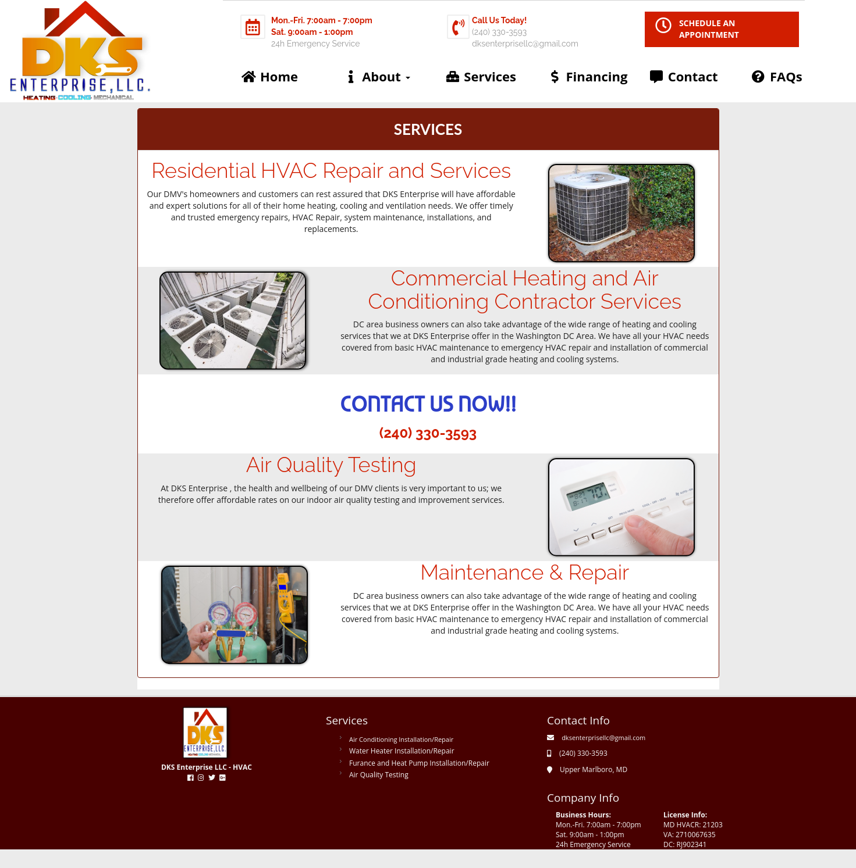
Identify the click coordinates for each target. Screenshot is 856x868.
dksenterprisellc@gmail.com (603, 737)
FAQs (776, 76)
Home (269, 76)
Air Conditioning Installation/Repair (401, 739)
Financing (586, 76)
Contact (683, 76)
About (376, 76)
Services (480, 76)
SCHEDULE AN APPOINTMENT (709, 28)
